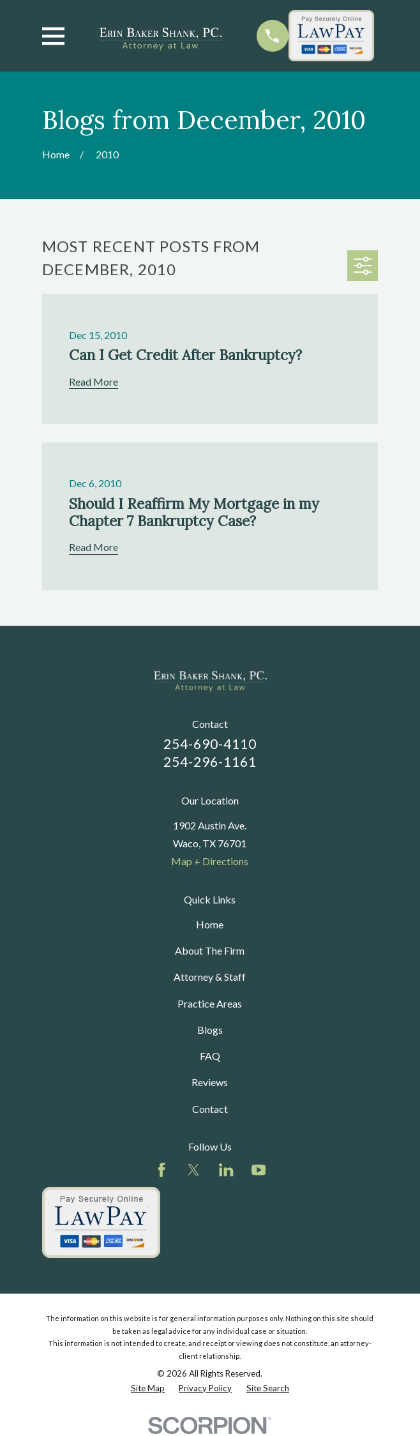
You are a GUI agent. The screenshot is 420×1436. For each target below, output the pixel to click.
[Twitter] (193, 1170)
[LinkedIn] (226, 1170)
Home (209, 924)
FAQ (210, 1056)
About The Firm (209, 950)
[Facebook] (161, 1170)
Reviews (209, 1082)
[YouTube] (258, 1170)
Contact (210, 1109)
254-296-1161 (210, 761)
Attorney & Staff (210, 977)
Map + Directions (209, 861)
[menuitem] (148, 1388)
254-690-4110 (210, 744)
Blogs (210, 1030)
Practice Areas (209, 1003)
